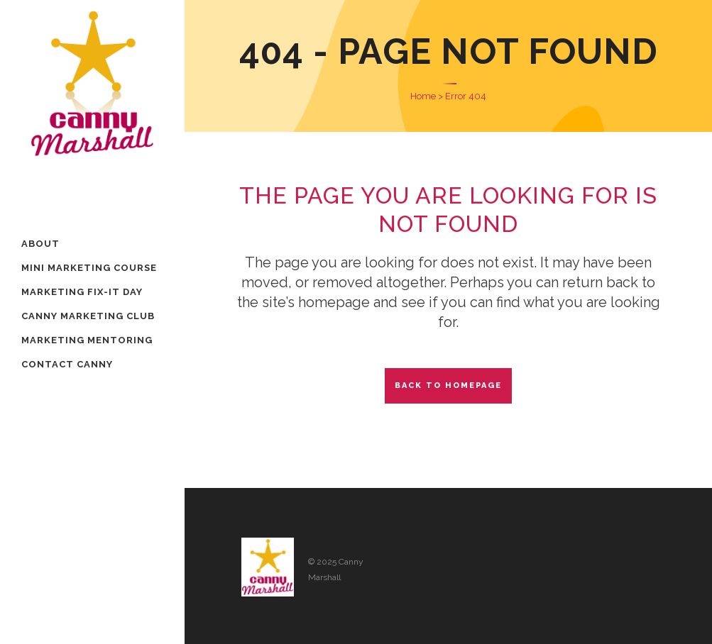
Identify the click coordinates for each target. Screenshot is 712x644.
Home (423, 96)
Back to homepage (448, 385)
